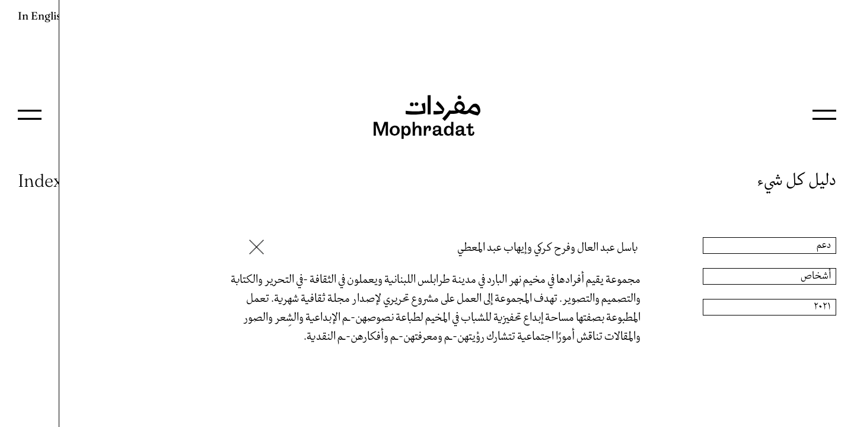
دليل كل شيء (796, 180)
